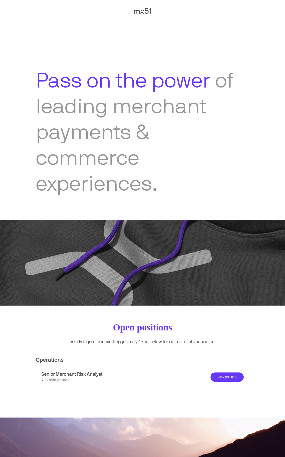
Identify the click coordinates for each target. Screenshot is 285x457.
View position (227, 377)
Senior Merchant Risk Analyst (72, 374)
